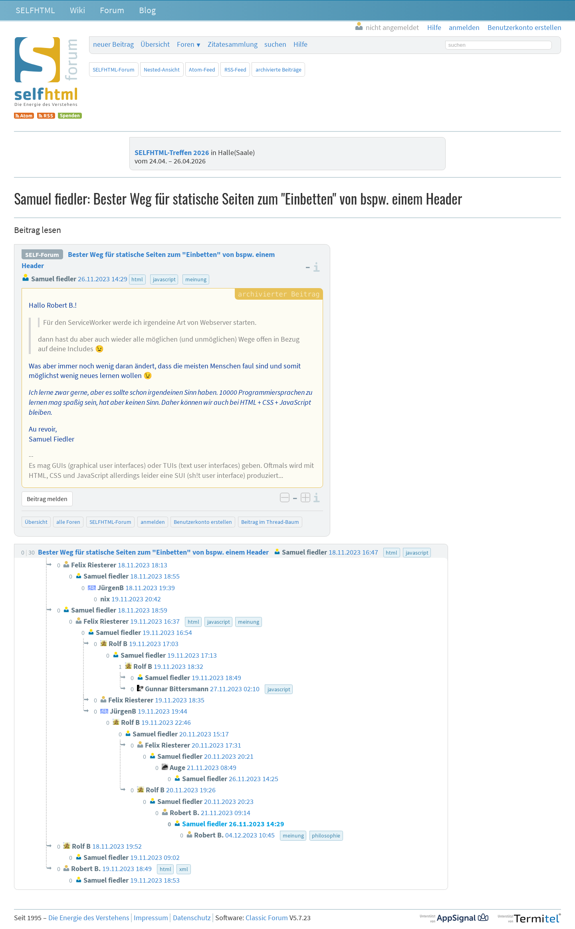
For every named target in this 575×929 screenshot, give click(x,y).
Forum (112, 10)
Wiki (77, 10)
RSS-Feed (235, 69)
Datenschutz (192, 917)
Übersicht (155, 44)
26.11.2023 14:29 (102, 279)
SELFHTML (35, 10)
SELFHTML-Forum (114, 69)
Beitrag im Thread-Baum (270, 521)
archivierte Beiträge (278, 69)
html (137, 279)
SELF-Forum (42, 255)
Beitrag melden (47, 499)
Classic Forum (267, 917)
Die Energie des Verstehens (88, 917)
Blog (147, 10)
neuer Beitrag (113, 44)
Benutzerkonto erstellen (203, 521)
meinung (195, 279)
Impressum (151, 917)
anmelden (153, 521)
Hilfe (300, 44)
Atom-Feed (202, 69)
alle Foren (68, 521)
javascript (164, 279)
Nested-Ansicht (162, 69)
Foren (185, 44)
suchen (275, 44)
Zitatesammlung (233, 44)
